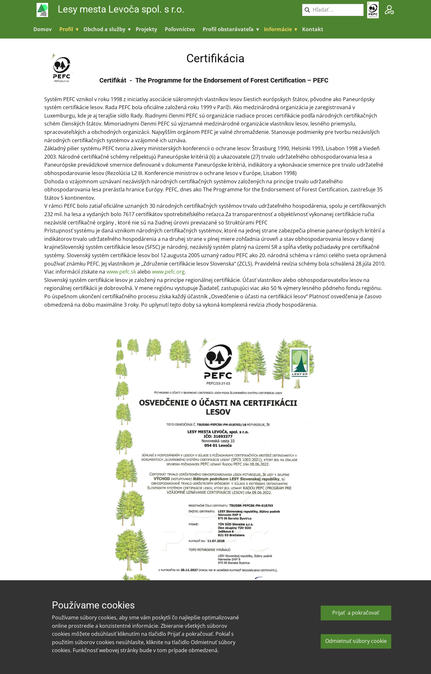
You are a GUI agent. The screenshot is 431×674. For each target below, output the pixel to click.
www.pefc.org (168, 271)
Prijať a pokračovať (355, 612)
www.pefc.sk (121, 271)
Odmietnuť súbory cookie (356, 640)
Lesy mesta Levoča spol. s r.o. (122, 9)
